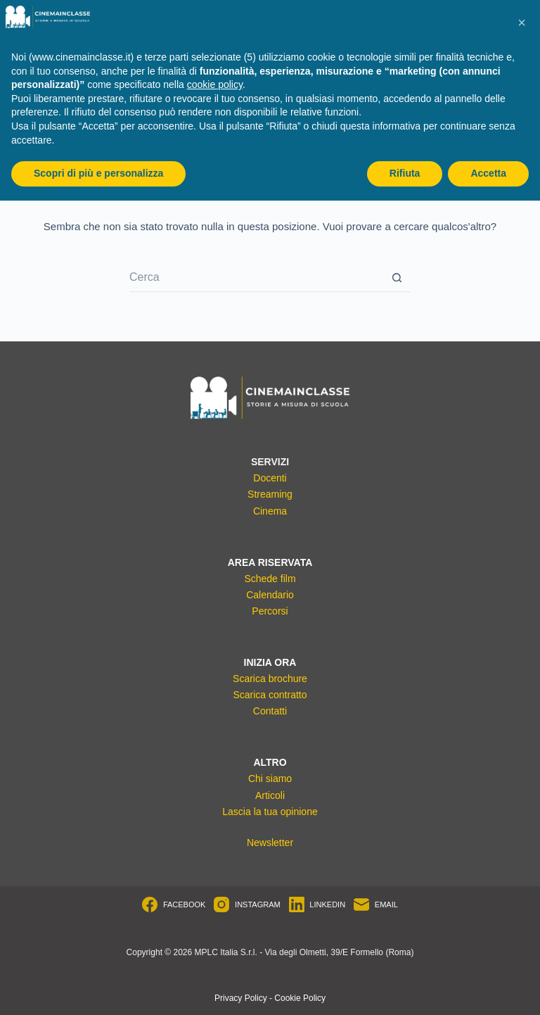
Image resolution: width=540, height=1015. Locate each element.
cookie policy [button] (215, 84)
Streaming (270, 494)
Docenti (269, 478)
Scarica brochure (270, 678)
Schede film (269, 578)
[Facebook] (173, 904)
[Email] (376, 904)
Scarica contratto (270, 694)
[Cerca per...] (255, 278)
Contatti (270, 711)
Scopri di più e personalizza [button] (98, 173)
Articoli (270, 795)
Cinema (270, 511)
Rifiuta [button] (405, 173)
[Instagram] (247, 904)
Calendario (270, 594)
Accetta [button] (488, 173)
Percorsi (270, 611)
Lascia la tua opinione (269, 811)
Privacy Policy (240, 998)
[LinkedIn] (317, 904)
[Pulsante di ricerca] (396, 278)
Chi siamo (270, 778)
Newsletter (270, 842)
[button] (521, 22)
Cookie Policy (300, 998)
